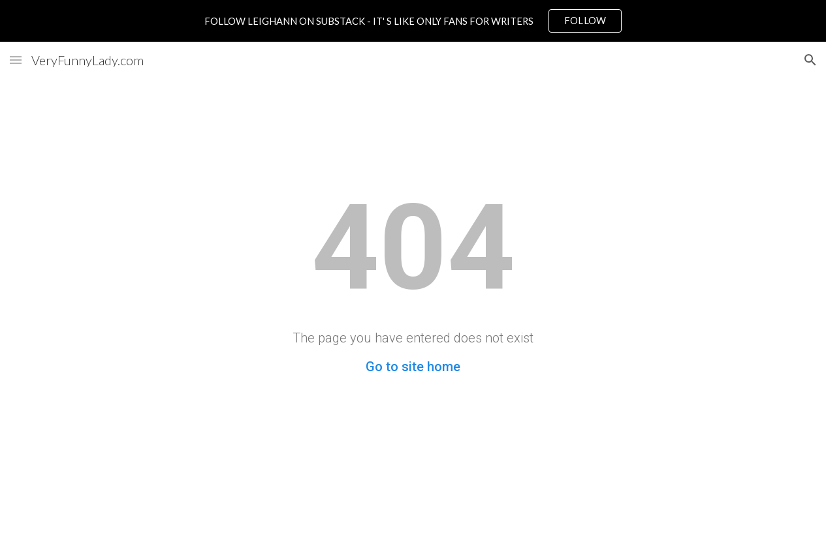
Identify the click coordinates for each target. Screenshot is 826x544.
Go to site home (413, 366)
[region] (413, 21)
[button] (15, 60)
